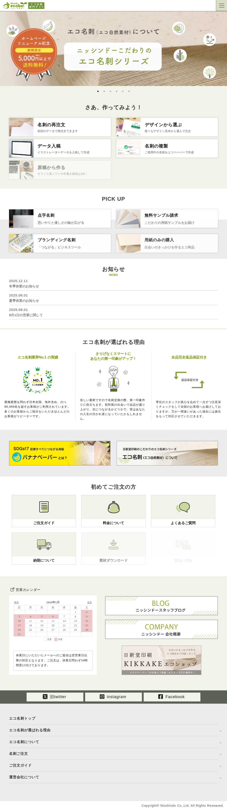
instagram (113, 696)
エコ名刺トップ (22, 718)
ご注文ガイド (20, 765)
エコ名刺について (24, 742)
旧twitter (54, 696)
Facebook (171, 696)
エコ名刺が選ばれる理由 (30, 730)
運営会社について (24, 777)
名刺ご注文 (18, 753)
